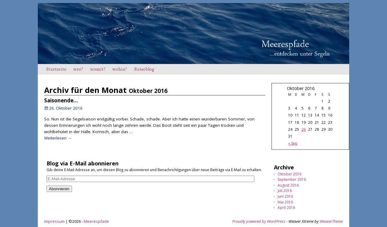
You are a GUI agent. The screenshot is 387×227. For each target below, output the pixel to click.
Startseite (56, 69)
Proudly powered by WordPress (258, 221)
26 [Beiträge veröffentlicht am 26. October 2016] (303, 129)
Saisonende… (61, 100)
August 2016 (288, 185)
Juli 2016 (285, 190)
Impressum (54, 221)
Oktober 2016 (289, 174)
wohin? (119, 69)
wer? (78, 69)
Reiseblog (144, 69)
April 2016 (286, 207)
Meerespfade (96, 221)
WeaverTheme (331, 221)
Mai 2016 (285, 202)
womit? (98, 69)
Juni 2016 (285, 196)
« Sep (293, 143)
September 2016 (292, 179)
